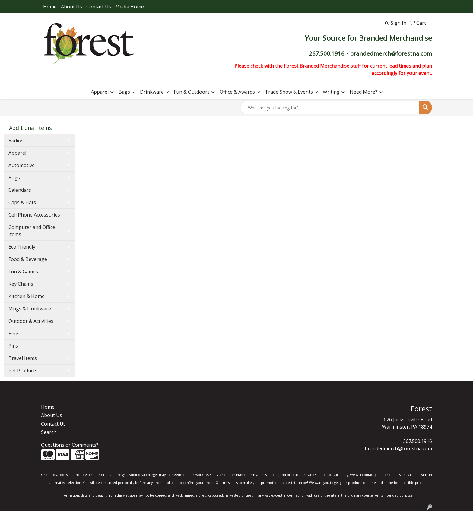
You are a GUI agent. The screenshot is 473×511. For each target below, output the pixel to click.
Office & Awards (237, 91)
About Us (71, 6)
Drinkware (152, 91)
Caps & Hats (22, 202)
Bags (124, 91)
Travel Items (22, 358)
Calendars (19, 190)
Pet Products (22, 370)
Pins (13, 345)
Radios (16, 140)
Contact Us (98, 6)
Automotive (21, 165)
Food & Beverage (27, 259)
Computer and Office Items (31, 231)
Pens (14, 333)
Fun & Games (23, 271)
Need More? (363, 91)
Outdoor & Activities (30, 321)
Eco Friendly (21, 246)
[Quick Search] (329, 107)
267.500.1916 (417, 441)
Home (50, 6)
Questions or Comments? (69, 445)
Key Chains (20, 284)
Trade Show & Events (289, 91)
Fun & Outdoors (192, 91)
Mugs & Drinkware (29, 308)
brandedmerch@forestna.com (398, 448)
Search (48, 432)
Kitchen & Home (26, 296)
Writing (331, 91)
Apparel (100, 91)
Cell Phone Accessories (34, 214)
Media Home (129, 6)
